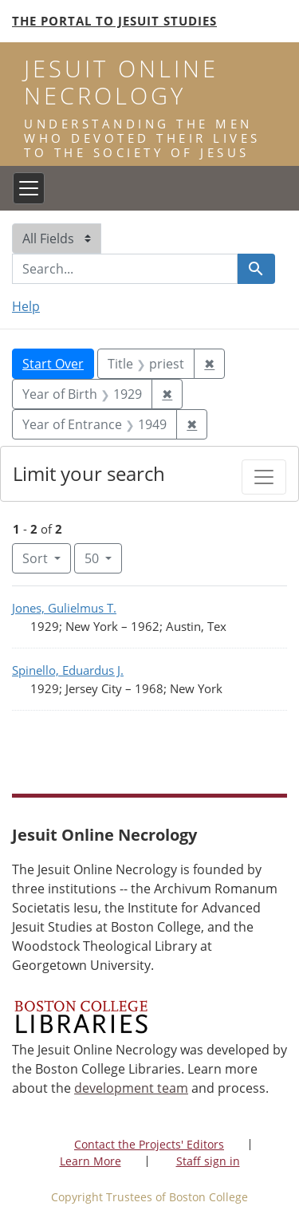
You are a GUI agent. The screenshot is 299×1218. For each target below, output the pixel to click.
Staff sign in (208, 1161)
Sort (36, 558)
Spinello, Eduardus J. (68, 670)
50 (103, 557)
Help (26, 306)
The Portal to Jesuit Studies (114, 21)
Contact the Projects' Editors (149, 1144)
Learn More (90, 1161)
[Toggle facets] (264, 477)
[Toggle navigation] (29, 188)
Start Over (53, 363)
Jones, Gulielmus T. (64, 608)
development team (131, 1088)
